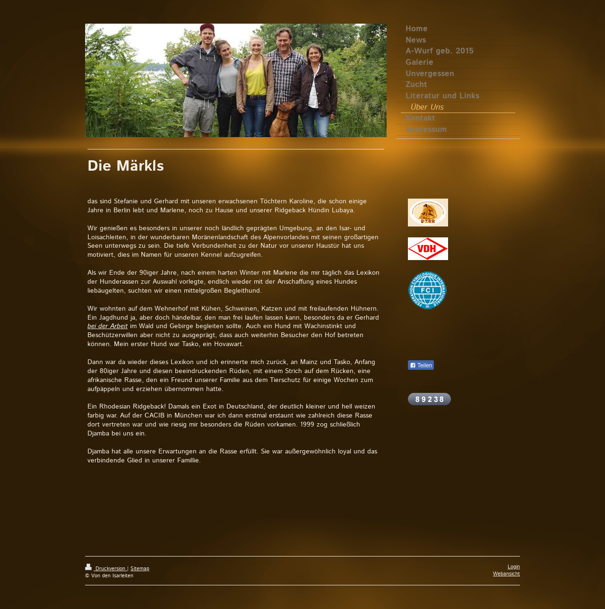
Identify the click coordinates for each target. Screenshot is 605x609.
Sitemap (139, 569)
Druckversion (106, 569)
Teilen (421, 365)
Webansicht (506, 574)
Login (514, 567)
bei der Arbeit (107, 326)
